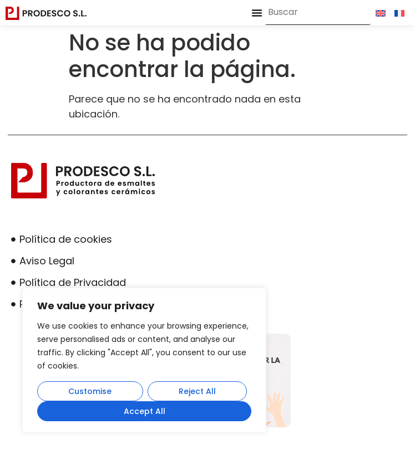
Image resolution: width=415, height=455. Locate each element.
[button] (257, 12)
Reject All (197, 391)
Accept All (144, 411)
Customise (90, 391)
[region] (144, 360)
